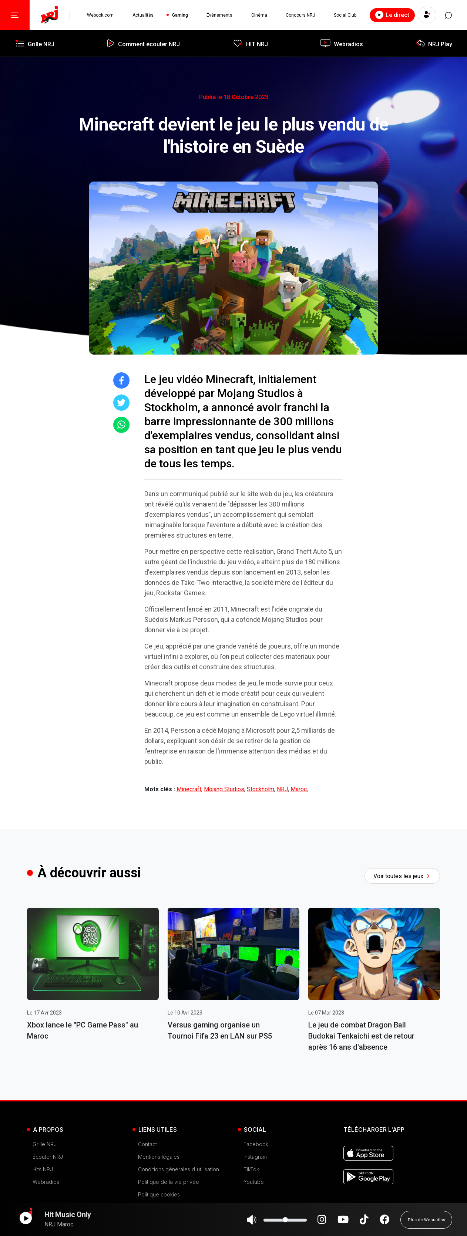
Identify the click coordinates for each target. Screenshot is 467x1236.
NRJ (282, 789)
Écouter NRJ (48, 1157)
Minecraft (189, 789)
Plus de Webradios (426, 1223)
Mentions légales (158, 1157)
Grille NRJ (45, 1144)
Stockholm (260, 789)
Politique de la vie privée (168, 1182)
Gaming (180, 15)
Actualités (142, 15)
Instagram (255, 1157)
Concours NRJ (300, 15)
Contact (147, 1144)
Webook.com (100, 15)
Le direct (391, 15)
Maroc (298, 789)
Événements (219, 15)
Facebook (255, 1144)
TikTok (251, 1169)
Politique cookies (159, 1194)
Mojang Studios (224, 789)
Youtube (253, 1182)
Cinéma (259, 15)
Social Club (344, 15)
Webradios (46, 1182)
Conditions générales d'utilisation (178, 1169)
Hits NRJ (43, 1169)
